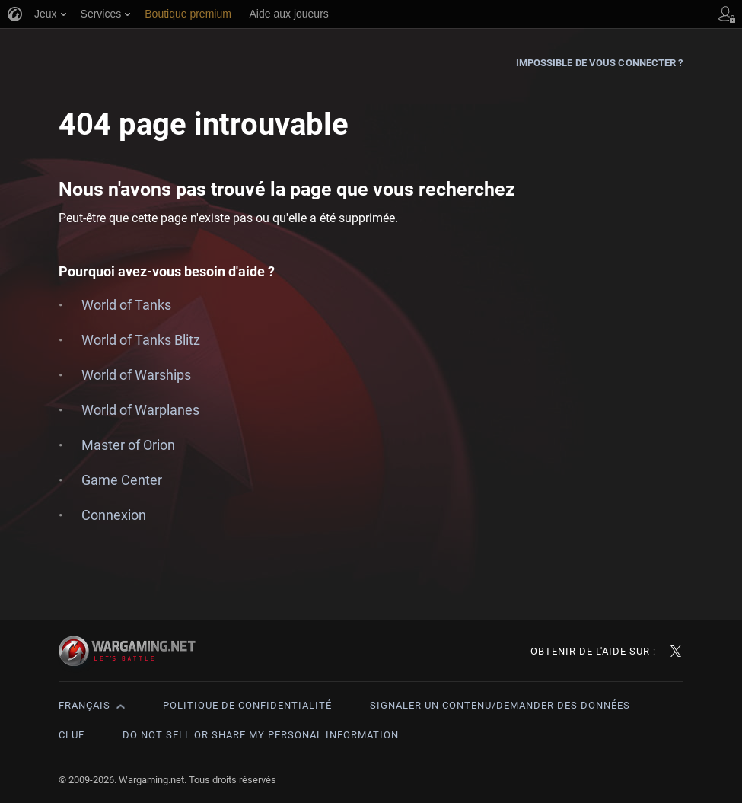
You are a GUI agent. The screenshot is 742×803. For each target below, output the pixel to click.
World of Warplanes (140, 410)
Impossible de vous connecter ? (599, 63)
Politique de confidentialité (247, 705)
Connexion (113, 515)
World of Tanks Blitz (140, 340)
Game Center (121, 480)
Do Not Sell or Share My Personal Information (261, 735)
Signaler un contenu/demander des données (500, 705)
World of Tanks (126, 305)
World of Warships (136, 375)
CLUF (71, 735)
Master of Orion (128, 445)
